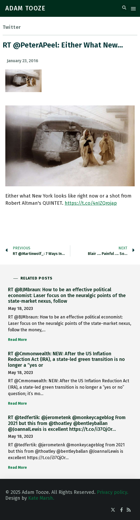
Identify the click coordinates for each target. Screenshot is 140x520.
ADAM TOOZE (25, 8)
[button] (124, 7)
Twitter (12, 27)
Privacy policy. (112, 492)
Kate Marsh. (41, 498)
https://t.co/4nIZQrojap (91, 203)
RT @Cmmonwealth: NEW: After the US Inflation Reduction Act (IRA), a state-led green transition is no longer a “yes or (66, 359)
